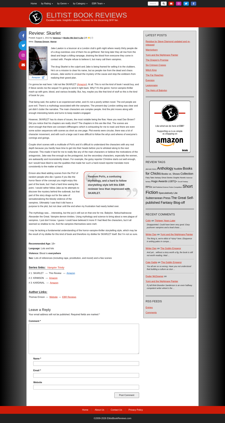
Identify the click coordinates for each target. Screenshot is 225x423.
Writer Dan (151, 234)
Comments (151, 312)
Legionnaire (152, 85)
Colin (148, 220)
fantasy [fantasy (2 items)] (158, 178)
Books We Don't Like (73, 38)
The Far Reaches (154, 75)
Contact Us (116, 410)
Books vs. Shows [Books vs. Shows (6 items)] (170, 174)
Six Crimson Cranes (156, 65)
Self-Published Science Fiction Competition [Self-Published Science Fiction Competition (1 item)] (167, 187)
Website (53, 297)
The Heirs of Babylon (156, 90)
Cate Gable (151, 262)
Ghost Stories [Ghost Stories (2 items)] (167, 178)
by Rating (47, 3)
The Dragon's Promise (157, 60)
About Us (99, 410)
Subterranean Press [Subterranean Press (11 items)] (158, 198)
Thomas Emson (41, 41)
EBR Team (98, 3)
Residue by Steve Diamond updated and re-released (168, 43)
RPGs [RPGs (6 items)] (149, 187)
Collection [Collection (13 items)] (187, 173)
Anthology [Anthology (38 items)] (165, 168)
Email (37, 370)
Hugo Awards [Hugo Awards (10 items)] (159, 181)
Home (34, 3)
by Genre (63, 3)
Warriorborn (152, 50)
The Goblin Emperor (170, 248)
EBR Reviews (69, 297)
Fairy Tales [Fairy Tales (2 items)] (150, 178)
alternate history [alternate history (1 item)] (151, 169)
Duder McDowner (154, 276)
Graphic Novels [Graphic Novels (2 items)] (179, 178)
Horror (53, 41)
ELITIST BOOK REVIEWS (86, 15)
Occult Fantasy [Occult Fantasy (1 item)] (183, 181)
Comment (35, 321)
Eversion (150, 80)
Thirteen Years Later (165, 220)
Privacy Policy (136, 410)
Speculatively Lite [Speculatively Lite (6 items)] (168, 193)
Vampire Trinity (55, 267)
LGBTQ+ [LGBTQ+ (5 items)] (172, 181)
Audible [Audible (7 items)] (178, 168)
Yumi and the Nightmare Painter (162, 55)
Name (37, 358)
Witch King (151, 70)
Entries (149, 307)
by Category (80, 3)
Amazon (38, 77)
